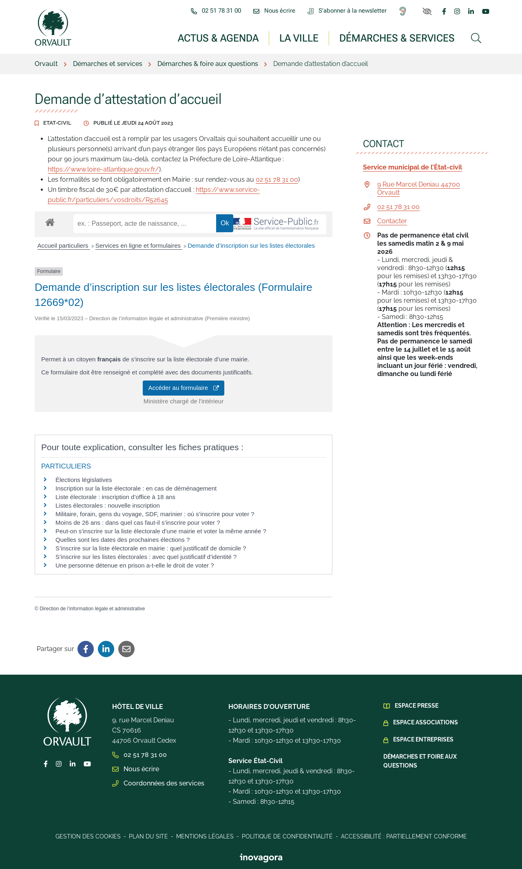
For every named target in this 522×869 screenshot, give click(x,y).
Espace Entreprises (423, 739)
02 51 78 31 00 (277, 179)
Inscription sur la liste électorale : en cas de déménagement (136, 488)
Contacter (392, 221)
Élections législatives (83, 479)
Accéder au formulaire (183, 387)
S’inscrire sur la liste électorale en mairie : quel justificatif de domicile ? (150, 548)
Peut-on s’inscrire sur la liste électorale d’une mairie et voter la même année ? (160, 531)
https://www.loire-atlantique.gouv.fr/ (103, 169)
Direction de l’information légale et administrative (92, 609)
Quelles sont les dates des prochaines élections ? (122, 539)
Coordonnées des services (158, 783)
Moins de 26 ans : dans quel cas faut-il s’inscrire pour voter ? (137, 522)
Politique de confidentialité (287, 836)
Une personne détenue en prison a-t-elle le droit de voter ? (134, 565)
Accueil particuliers (64, 245)
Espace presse (416, 705)
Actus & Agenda (218, 38)
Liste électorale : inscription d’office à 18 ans (115, 496)
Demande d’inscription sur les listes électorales (251, 245)
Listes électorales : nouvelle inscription (107, 505)
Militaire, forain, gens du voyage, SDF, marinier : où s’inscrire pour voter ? (154, 513)
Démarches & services (397, 38)
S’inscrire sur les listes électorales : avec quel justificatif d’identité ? (146, 556)
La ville (299, 38)
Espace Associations (425, 722)
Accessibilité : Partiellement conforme (404, 836)
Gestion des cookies (88, 836)
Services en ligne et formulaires (138, 245)
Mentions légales (205, 836)
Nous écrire (135, 769)
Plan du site (148, 836)
